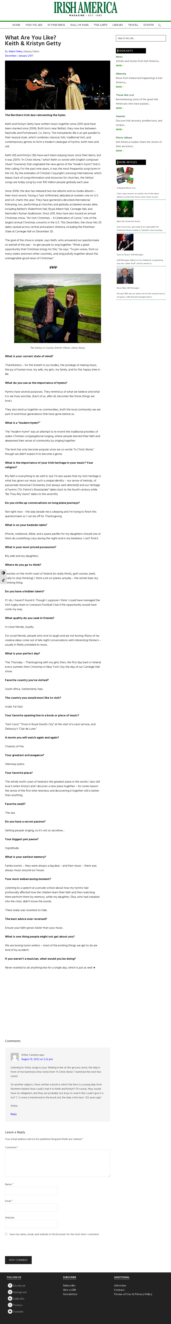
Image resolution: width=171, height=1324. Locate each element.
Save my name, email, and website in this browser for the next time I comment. (54, 1234)
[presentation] (27, 1248)
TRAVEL (133, 24)
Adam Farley (15, 51)
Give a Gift (69, 1289)
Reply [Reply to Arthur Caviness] (14, 1114)
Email (9, 1201)
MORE (119, 65)
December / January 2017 (19, 56)
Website (10, 1218)
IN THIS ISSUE (56, 24)
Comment (11, 1147)
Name (9, 1184)
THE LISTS (100, 24)
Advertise (120, 1285)
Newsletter (70, 1294)
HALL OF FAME (79, 24)
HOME (16, 24)
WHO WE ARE (34, 24)
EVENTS (148, 24)
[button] (159, 24)
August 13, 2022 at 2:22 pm (37, 1059)
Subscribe (69, 1285)
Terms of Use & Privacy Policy (133, 1294)
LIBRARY (117, 24)
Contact (119, 1289)
